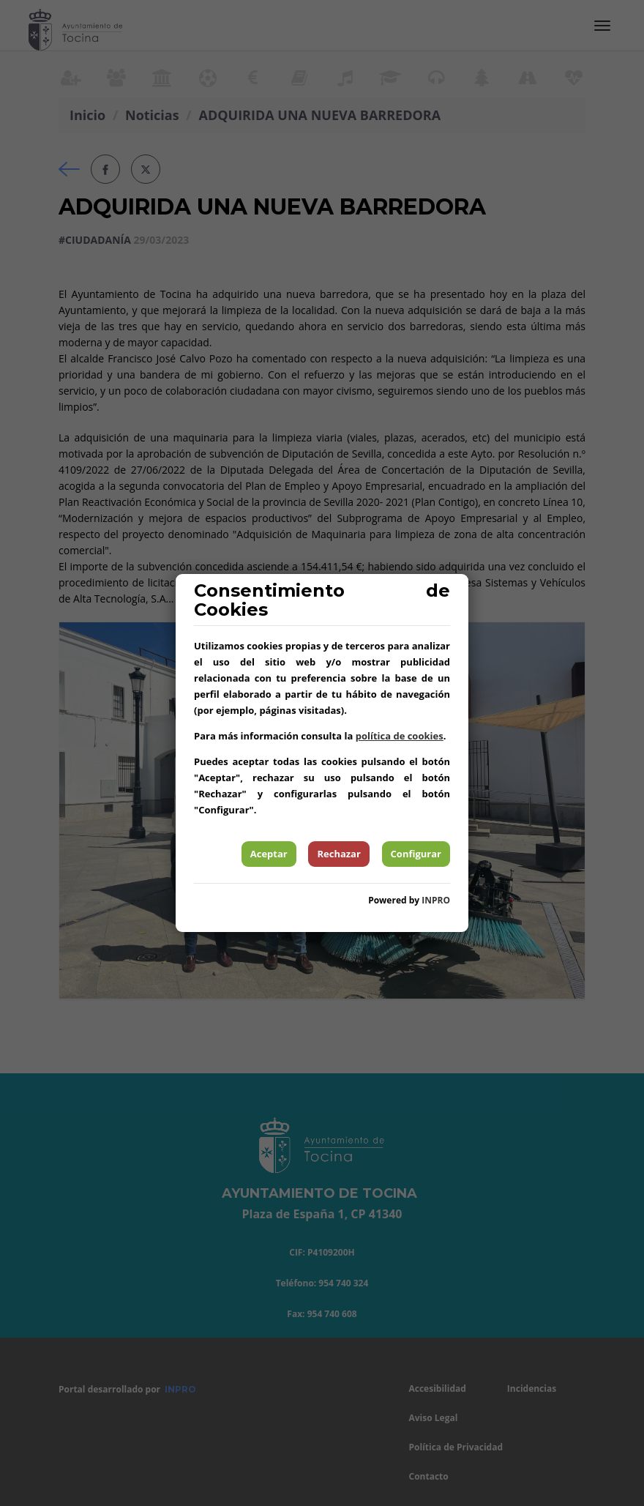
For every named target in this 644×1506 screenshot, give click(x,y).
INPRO (436, 900)
